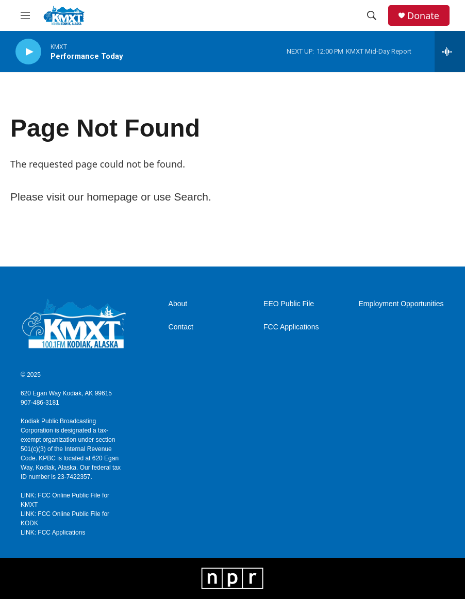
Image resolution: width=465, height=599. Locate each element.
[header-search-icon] (371, 15)
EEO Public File (288, 304)
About (178, 304)
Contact (181, 327)
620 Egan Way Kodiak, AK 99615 (66, 393)
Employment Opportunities (401, 304)
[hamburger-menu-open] (25, 15)
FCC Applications (291, 327)
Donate (423, 15)
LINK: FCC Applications (53, 532)
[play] (28, 52)
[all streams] (450, 51)
